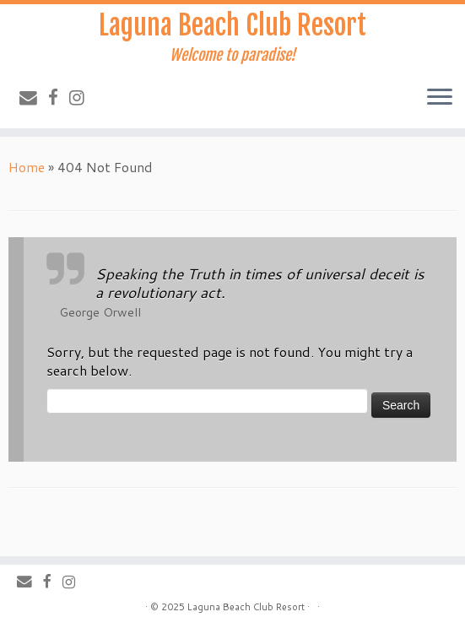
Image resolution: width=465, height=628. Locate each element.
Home (26, 166)
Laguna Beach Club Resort (232, 25)
